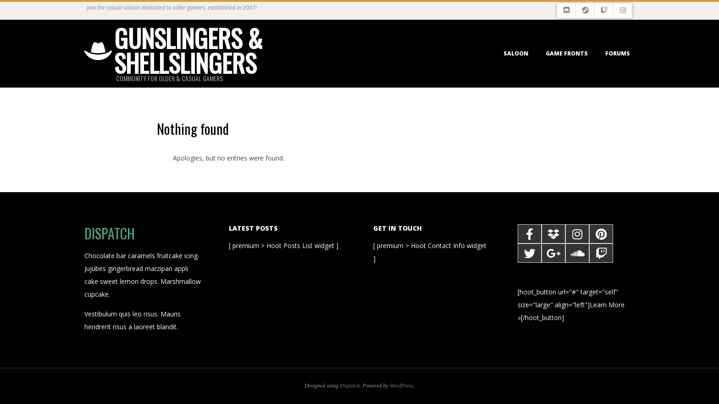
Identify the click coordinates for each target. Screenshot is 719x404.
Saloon (515, 53)
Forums (617, 53)
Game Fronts (567, 53)
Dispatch (350, 385)
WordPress (401, 385)
